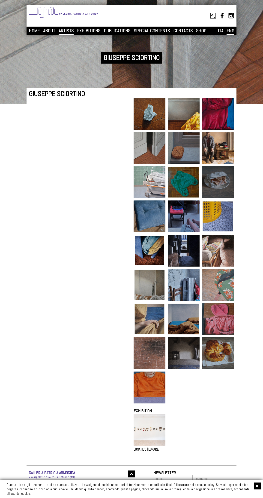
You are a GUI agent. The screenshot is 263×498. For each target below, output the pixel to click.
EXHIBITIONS (88, 31)
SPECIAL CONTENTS (152, 31)
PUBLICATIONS (117, 31)
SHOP (201, 31)
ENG (230, 31)
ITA (220, 31)
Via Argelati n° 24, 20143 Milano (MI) (52, 477)
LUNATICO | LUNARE (146, 449)
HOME (34, 31)
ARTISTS (66, 31)
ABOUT (49, 31)
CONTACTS (183, 31)
